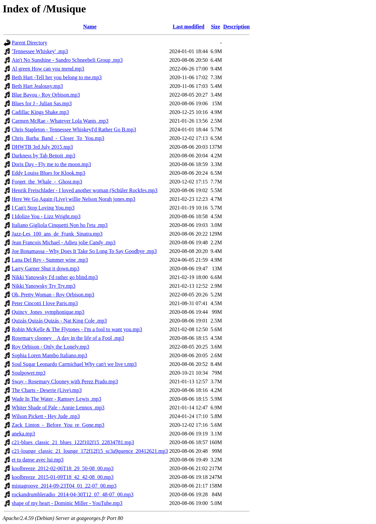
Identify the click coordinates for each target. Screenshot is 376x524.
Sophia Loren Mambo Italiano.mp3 (49, 355)
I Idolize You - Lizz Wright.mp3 (46, 216)
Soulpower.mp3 (28, 373)
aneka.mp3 (23, 433)
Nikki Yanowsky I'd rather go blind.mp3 (55, 277)
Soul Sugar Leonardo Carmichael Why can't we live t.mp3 (74, 364)
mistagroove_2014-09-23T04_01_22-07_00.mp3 (64, 486)
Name (90, 26)
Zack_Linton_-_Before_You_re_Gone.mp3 (58, 425)
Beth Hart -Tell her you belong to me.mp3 (57, 77)
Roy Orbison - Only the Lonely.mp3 (50, 347)
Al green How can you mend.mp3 (48, 69)
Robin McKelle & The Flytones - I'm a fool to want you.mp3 (77, 329)
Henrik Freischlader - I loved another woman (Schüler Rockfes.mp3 (85, 190)
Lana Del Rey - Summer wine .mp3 (50, 260)
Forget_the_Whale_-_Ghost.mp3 (47, 181)
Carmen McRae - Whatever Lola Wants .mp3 (60, 121)
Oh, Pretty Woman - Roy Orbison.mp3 (53, 294)
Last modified (188, 26)
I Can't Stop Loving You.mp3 (43, 208)
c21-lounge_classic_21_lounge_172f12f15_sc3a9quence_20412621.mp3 (90, 451)
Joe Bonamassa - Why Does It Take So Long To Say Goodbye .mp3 (84, 251)
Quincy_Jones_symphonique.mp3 (48, 312)
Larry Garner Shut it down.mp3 (45, 268)
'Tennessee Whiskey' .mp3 (40, 51)
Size (215, 26)
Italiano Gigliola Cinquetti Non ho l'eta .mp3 (60, 225)
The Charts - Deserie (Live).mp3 (47, 390)
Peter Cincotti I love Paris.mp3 (45, 303)
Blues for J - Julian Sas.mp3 (42, 103)
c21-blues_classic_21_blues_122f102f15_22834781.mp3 (73, 442)
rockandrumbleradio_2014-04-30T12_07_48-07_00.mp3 (72, 494)
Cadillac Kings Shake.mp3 (40, 112)
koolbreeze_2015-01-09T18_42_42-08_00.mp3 (62, 477)
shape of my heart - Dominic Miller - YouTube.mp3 (67, 503)
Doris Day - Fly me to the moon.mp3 (51, 164)
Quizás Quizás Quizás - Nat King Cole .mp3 (59, 320)
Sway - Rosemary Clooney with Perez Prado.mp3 (65, 381)
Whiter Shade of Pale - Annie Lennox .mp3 (58, 407)
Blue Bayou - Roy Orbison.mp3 (46, 95)
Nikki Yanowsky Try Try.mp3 (44, 286)
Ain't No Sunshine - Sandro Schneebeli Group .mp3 (67, 60)
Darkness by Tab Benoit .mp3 (43, 155)
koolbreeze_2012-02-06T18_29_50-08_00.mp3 (62, 468)
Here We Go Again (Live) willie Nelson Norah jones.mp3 (73, 199)
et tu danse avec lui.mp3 (38, 460)
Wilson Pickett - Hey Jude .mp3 (46, 416)
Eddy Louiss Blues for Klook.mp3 (48, 173)
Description (236, 26)
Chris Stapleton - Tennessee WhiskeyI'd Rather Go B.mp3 (74, 129)
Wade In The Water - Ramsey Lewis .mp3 (56, 399)
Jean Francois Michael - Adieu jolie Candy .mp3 (63, 242)
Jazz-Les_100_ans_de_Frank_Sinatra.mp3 (57, 234)
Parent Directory (29, 42)
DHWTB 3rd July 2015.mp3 (42, 147)
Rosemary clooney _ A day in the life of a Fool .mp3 (68, 338)
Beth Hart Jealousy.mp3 (37, 86)
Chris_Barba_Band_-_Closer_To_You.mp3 (58, 138)
